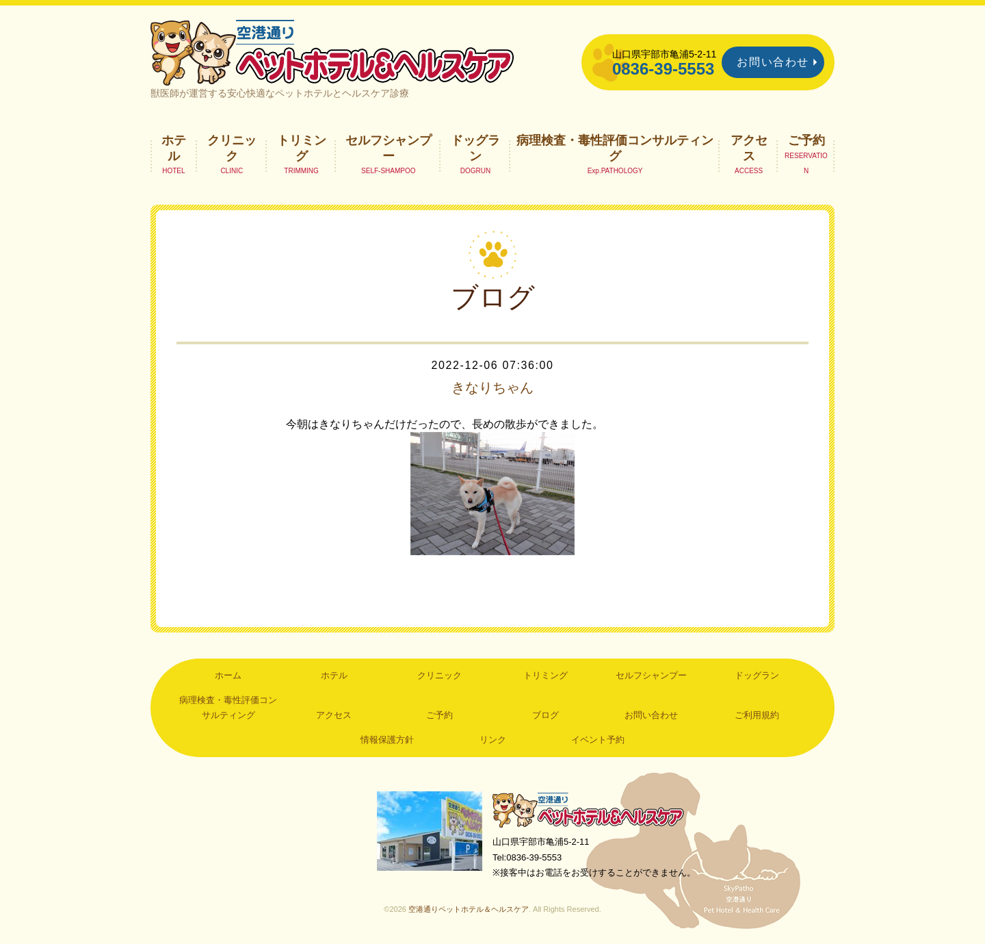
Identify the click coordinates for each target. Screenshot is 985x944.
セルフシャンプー (388, 147)
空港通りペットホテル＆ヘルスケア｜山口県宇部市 (332, 51)
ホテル (173, 147)
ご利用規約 (757, 715)
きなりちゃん (492, 387)
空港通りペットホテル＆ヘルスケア (588, 809)
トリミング (301, 147)
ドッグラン (475, 147)
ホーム (228, 675)
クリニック (232, 147)
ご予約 (806, 140)
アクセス (749, 147)
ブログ (545, 715)
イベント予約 (598, 740)
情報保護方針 (387, 740)
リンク (493, 740)
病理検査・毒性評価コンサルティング (614, 147)
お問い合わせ (773, 62)
